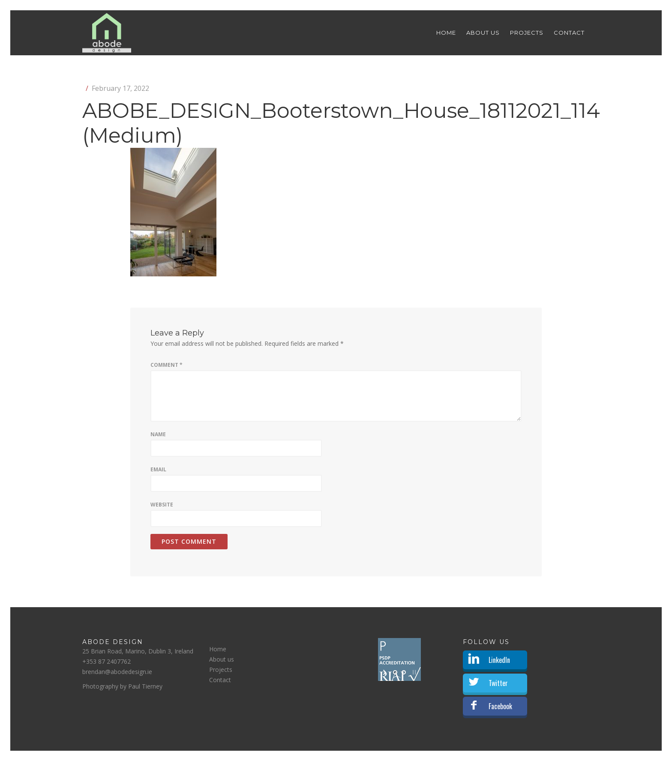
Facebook (500, 706)
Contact (569, 32)
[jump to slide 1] (395, 672)
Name (158, 434)
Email (158, 469)
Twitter (498, 683)
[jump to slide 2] (403, 672)
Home (446, 32)
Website (161, 504)
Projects (526, 32)
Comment (166, 365)
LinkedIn (499, 660)
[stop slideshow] (413, 672)
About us (483, 32)
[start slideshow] (385, 672)
